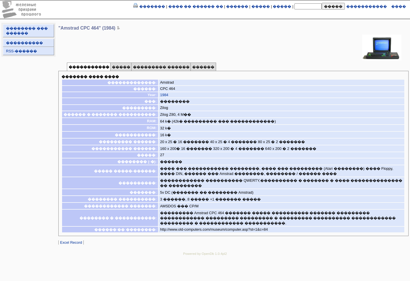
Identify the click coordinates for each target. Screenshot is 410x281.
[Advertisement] (205, 272)
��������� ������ (161, 67)
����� (260, 6)
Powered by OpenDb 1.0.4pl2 (205, 253)
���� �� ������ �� (195, 6)
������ (237, 6)
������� (152, 6)
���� (398, 6)
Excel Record (71, 242)
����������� (366, 6)
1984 (164, 95)
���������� (24, 43)
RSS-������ (21, 51)
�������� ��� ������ (27, 30)
